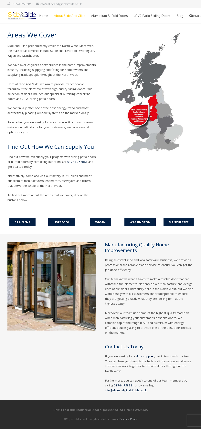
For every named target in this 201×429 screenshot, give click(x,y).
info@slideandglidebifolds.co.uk (126, 390)
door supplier (145, 356)
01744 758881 (77, 162)
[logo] (21, 16)
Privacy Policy (128, 419)
